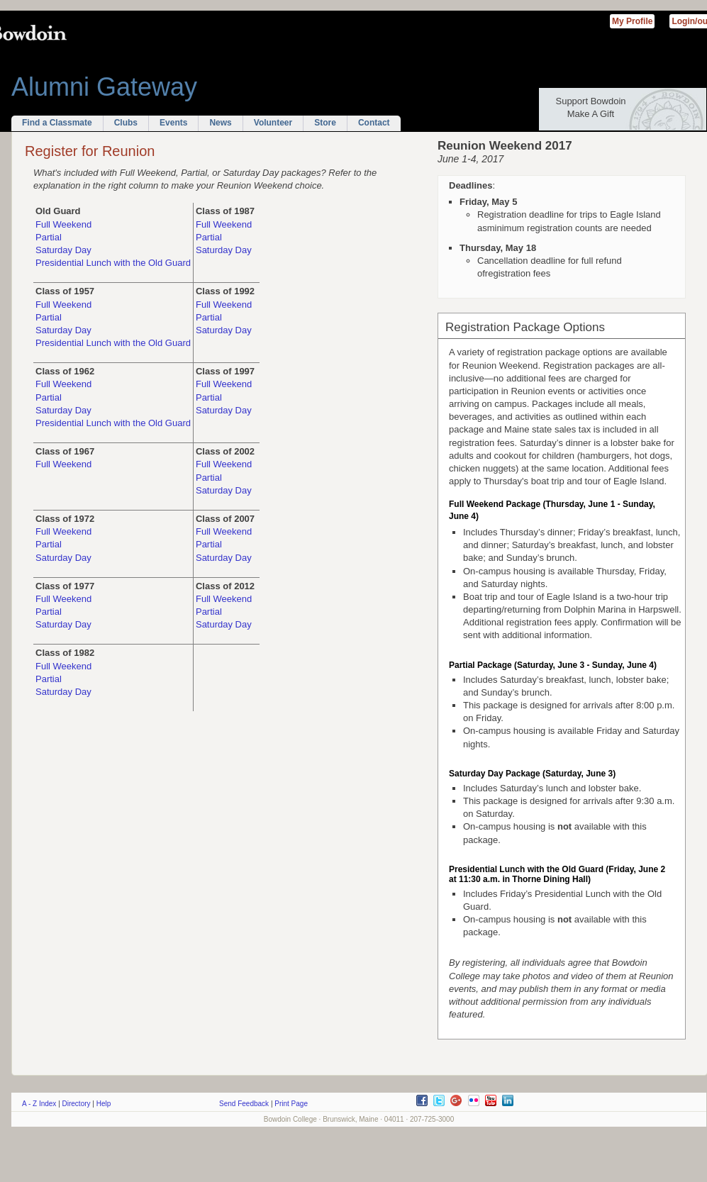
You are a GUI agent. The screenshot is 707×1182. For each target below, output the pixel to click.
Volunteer (273, 123)
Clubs (126, 123)
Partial (48, 237)
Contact (374, 123)
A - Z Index (39, 1104)
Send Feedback (244, 1104)
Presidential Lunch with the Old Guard (113, 262)
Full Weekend (63, 224)
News (220, 123)
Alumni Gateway (104, 86)
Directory (76, 1104)
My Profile (632, 21)
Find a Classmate (57, 123)
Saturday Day (63, 250)
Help (103, 1104)
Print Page (291, 1104)
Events (173, 123)
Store (325, 123)
